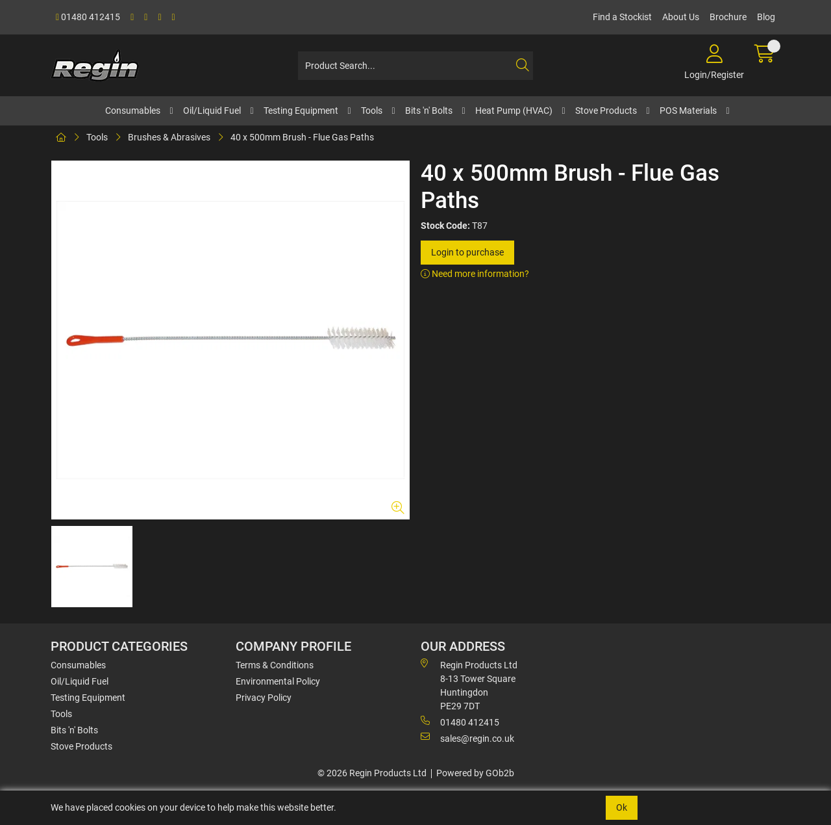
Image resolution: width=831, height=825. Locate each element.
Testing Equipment (301, 110)
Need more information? (475, 273)
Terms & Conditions (275, 665)
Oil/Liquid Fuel (212, 110)
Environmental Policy (278, 681)
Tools (371, 110)
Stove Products (606, 110)
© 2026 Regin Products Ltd (372, 773)
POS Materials (688, 110)
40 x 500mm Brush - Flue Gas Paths (302, 137)
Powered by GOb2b (475, 773)
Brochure (728, 17)
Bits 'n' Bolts (429, 110)
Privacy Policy (263, 697)
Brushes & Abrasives (169, 137)
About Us (680, 17)
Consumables (132, 110)
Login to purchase (467, 252)
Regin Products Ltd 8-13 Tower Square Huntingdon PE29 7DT (469, 685)
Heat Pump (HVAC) (513, 110)
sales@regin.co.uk (467, 738)
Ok (621, 807)
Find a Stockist (622, 17)
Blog (766, 17)
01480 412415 (88, 17)
